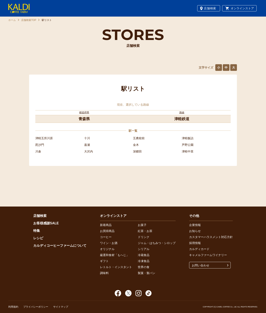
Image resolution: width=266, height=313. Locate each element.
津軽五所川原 (44, 138)
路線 (181, 112)
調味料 (104, 273)
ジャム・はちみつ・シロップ (157, 243)
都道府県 (84, 112)
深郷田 (137, 151)
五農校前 (139, 138)
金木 (136, 144)
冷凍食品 (143, 261)
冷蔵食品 (143, 255)
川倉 (38, 151)
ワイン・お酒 (108, 243)
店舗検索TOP (28, 20)
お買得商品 (107, 231)
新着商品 (106, 225)
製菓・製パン (146, 273)
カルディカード (199, 249)
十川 (87, 138)
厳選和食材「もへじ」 (114, 255)
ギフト (104, 261)
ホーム (12, 20)
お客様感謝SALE (46, 223)
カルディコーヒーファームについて (59, 245)
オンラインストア (242, 8)
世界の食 (143, 267)
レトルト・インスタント (116, 267)
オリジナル (107, 249)
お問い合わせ (200, 265)
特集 (36, 230)
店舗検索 (210, 8)
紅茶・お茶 (145, 231)
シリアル (143, 249)
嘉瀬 (87, 144)
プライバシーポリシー (35, 306)
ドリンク (143, 237)
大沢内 (88, 151)
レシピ (38, 238)
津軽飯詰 (187, 138)
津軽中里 (187, 151)
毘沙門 (39, 144)
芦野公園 (187, 144)
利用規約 (13, 306)
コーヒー (106, 237)
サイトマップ (60, 306)
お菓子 (142, 225)
